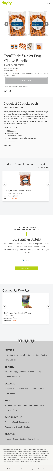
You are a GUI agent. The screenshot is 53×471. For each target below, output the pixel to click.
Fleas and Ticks (38, 389)
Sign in (6, 73)
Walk (30, 405)
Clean (25, 405)
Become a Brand (11, 422)
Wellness (8, 405)
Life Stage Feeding (40, 355)
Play (19, 405)
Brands (15, 439)
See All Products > (44, 168)
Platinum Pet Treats (14, 65)
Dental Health (18, 389)
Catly (15, 410)
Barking (38, 372)
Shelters (23, 439)
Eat (15, 405)
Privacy (37, 439)
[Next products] (48, 184)
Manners (23, 372)
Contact (27, 427)
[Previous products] (4, 184)
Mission (8, 439)
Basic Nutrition (25, 355)
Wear (42, 405)
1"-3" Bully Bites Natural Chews (17, 191)
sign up (12, 73)
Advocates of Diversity (14, 427)
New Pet (8, 372)
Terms (30, 439)
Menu (48, 3)
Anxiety (8, 377)
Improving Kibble (11, 355)
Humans (8, 410)
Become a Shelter (26, 422)
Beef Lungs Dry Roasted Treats (17, 313)
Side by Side (8, 315)
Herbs (27, 389)
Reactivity (16, 377)
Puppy (15, 372)
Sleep (36, 405)
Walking (31, 372)
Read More (26, 268)
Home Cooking (10, 360)
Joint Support (10, 393)
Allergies (8, 389)
